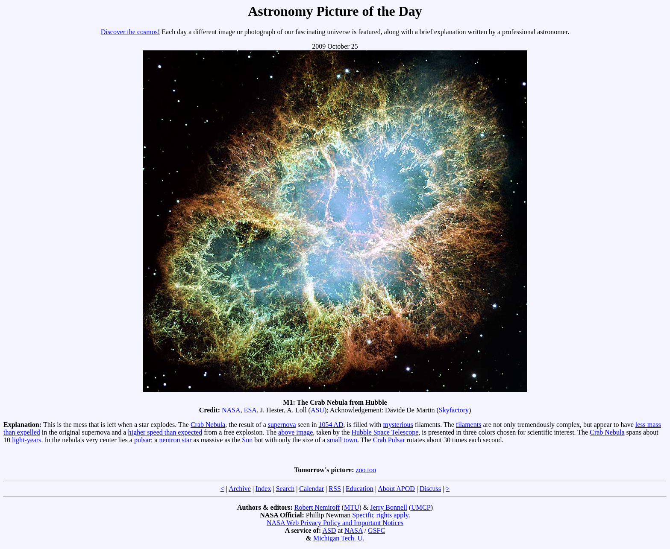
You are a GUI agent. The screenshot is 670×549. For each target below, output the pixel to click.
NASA (231, 410)
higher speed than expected (165, 432)
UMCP (420, 507)
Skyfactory (454, 410)
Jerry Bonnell (388, 507)
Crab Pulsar (389, 440)
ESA (250, 410)
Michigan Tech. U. (338, 538)
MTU (351, 507)
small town (342, 440)
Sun (247, 440)
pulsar (142, 440)
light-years (26, 440)
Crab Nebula (208, 424)
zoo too (366, 469)
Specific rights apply (380, 515)
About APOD (396, 488)
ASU (317, 410)
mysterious (398, 424)
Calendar (311, 488)
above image (295, 432)
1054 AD (330, 424)
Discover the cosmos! (130, 31)
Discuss (430, 488)
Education (359, 488)
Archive (240, 488)
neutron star (175, 440)
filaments (469, 424)
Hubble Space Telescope (385, 432)
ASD (329, 530)
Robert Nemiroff (317, 507)
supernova (282, 424)
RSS (335, 488)
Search (285, 488)
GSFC (376, 530)
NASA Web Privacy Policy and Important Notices (335, 522)
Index (263, 488)
